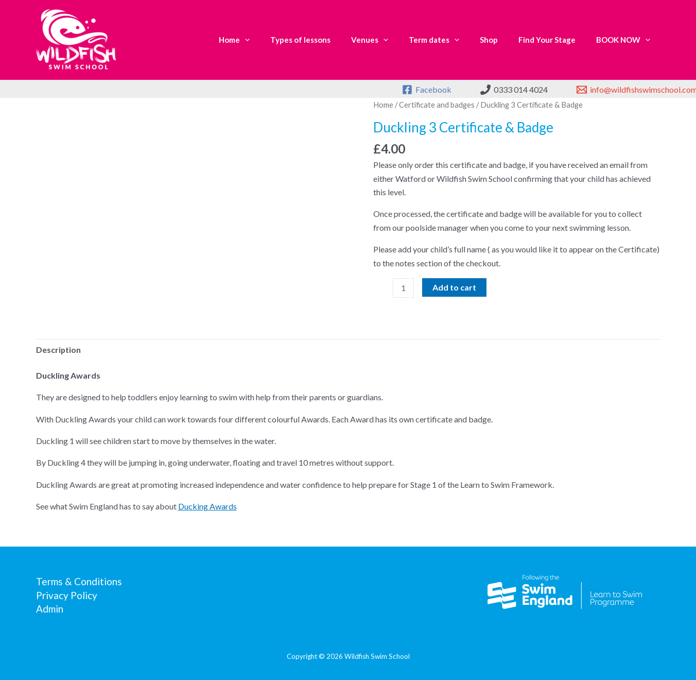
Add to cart (455, 287)
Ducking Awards (207, 506)
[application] (245, 40)
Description (58, 349)
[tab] (58, 349)
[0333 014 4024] (514, 89)
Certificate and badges (437, 104)
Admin (49, 609)
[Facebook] (427, 89)
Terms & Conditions (79, 581)
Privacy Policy (66, 595)
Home (383, 104)
